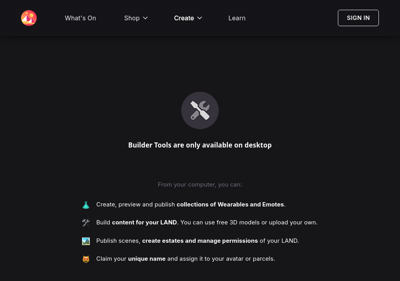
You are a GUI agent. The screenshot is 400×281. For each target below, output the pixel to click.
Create (189, 18)
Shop (136, 18)
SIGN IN (358, 17)
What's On (80, 18)
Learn (237, 18)
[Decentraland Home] (29, 18)
